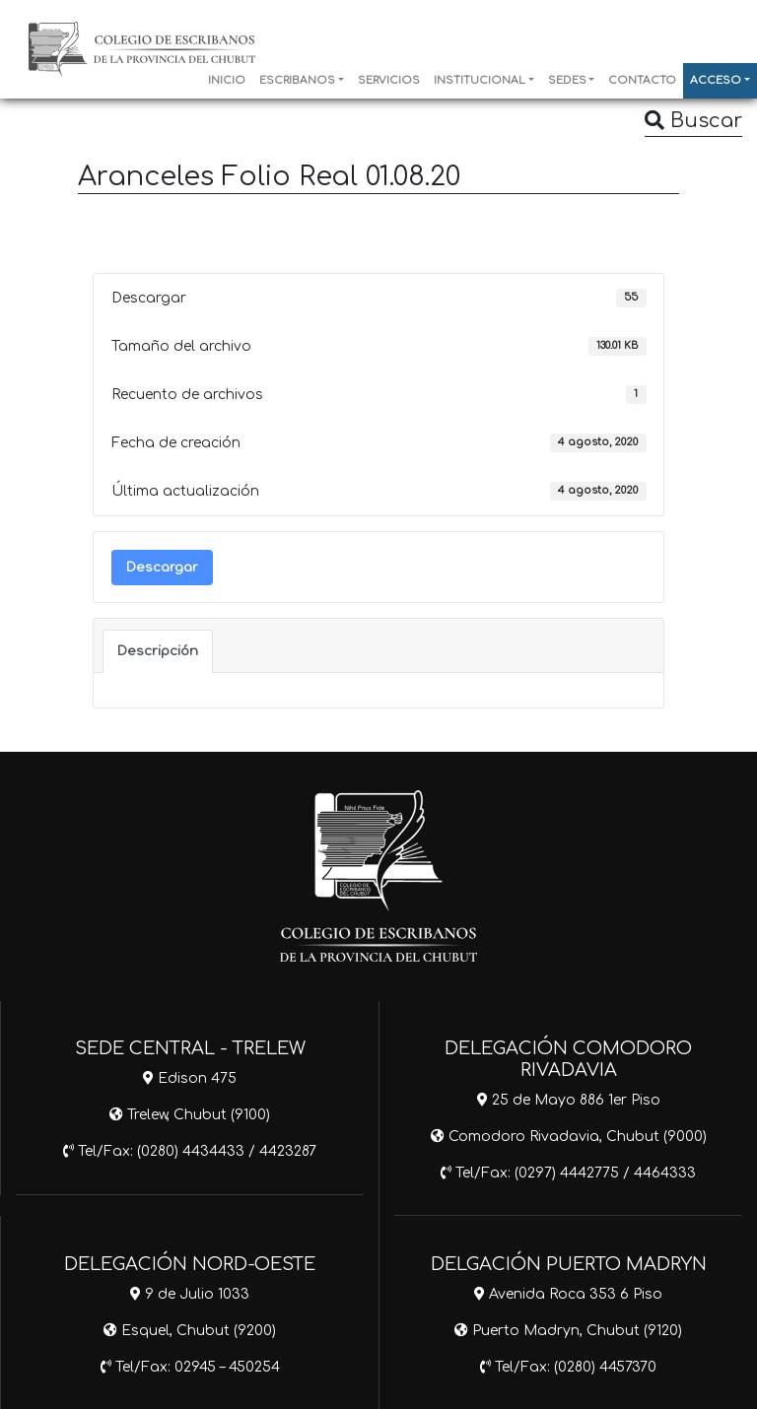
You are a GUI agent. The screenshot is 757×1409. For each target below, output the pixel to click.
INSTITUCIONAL (479, 81)
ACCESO (715, 81)
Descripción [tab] (157, 650)
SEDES (567, 81)
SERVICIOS (389, 81)
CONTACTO (642, 81)
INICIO (226, 81)
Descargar (162, 567)
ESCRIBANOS (297, 81)
